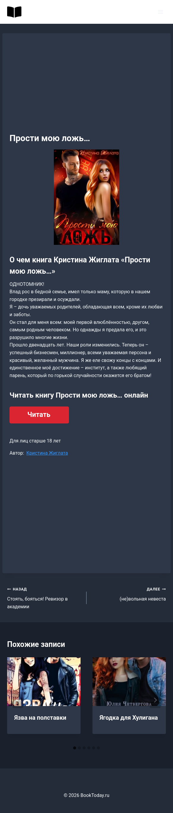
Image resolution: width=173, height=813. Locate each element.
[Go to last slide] (17, 700)
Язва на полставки (40, 717)
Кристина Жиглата (47, 453)
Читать (38, 415)
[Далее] (155, 700)
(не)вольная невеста (128, 593)
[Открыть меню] (160, 11)
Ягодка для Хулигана (129, 717)
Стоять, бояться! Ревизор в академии (44, 597)
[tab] (74, 747)
